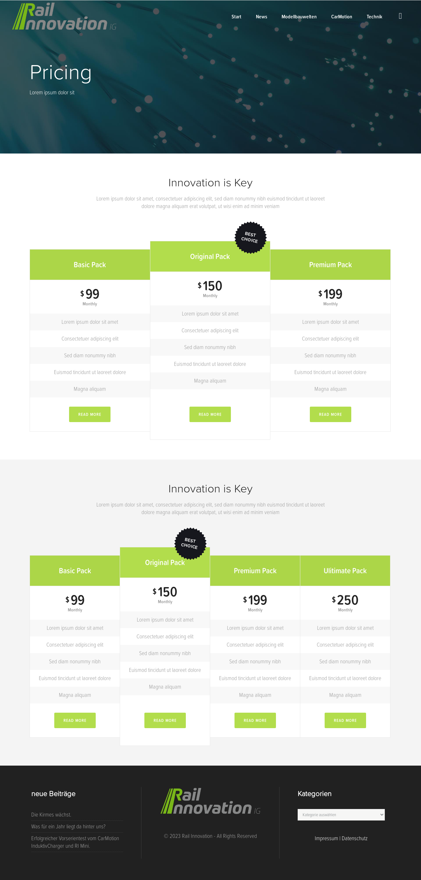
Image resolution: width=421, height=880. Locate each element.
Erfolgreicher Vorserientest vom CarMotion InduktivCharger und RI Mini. (75, 842)
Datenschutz (355, 838)
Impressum (326, 838)
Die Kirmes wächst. (51, 814)
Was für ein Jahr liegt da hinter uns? (68, 826)
